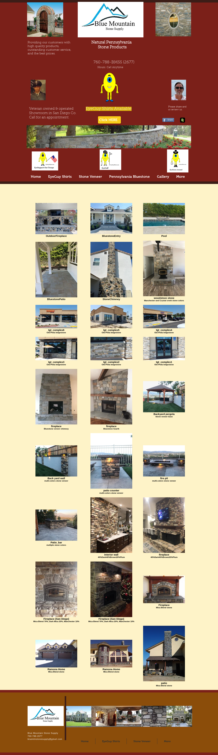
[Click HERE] (109, 120)
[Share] (168, 120)
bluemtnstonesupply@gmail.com (45, 739)
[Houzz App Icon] (182, 120)
